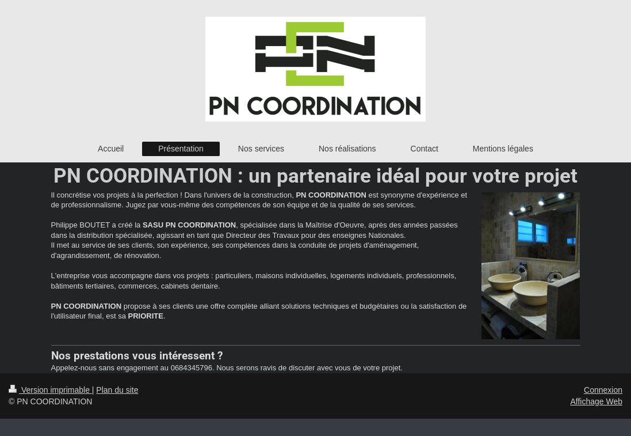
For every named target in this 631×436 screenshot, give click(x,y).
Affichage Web (596, 401)
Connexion (603, 390)
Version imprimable (50, 390)
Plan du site (117, 390)
